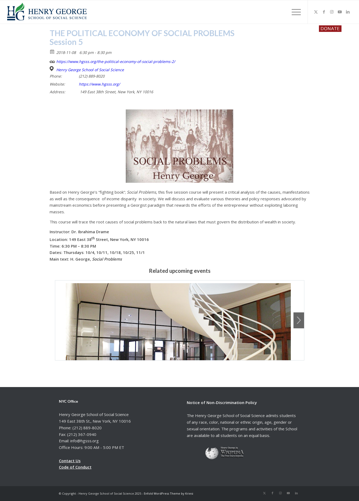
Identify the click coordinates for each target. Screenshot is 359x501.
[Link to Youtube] (340, 12)
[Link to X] (316, 12)
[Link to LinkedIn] (348, 12)
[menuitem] (294, 12)
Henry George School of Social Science (90, 69)
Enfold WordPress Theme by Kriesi (168, 493)
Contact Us (70, 460)
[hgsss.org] (47, 13)
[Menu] (294, 12)
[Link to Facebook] (324, 12)
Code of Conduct (75, 467)
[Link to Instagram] (332, 12)
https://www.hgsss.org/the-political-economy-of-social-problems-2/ (112, 61)
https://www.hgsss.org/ (99, 84)
